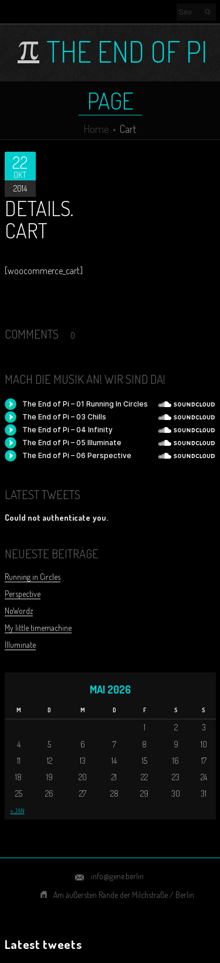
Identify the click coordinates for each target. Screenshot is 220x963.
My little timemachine (38, 628)
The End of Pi (126, 51)
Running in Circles (32, 577)
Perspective (22, 594)
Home (96, 128)
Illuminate (20, 645)
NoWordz (19, 611)
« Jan (18, 810)
